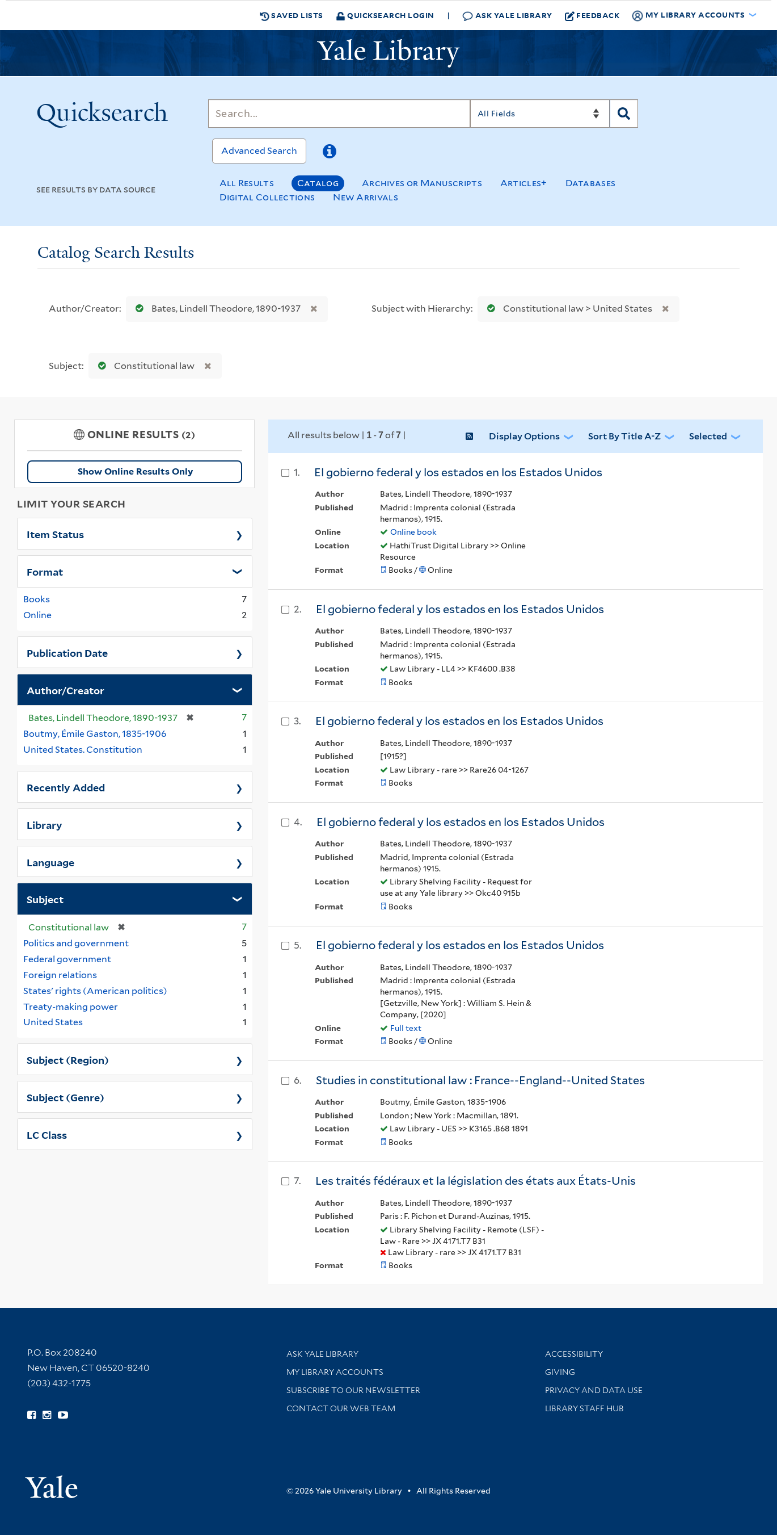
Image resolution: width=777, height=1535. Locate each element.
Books (36, 599)
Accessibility (574, 1353)
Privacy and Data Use (594, 1390)
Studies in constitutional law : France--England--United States (480, 1080)
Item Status (55, 533)
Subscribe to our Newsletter (353, 1390)
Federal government (67, 959)
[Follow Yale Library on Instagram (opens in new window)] (47, 1415)
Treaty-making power (70, 1006)
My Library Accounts (334, 1372)
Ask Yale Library (507, 16)
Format (45, 571)
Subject (45, 898)
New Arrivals (365, 197)
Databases (590, 183)
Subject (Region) (68, 1059)
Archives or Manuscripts (422, 183)
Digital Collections (267, 197)
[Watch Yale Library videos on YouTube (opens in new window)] (63, 1415)
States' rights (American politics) (95, 990)
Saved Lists (291, 15)
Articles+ (523, 183)
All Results (246, 183)
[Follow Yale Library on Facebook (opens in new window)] (31, 1415)
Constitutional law (143, 365)
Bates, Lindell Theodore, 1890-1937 (215, 308)
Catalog (318, 183)
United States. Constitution (82, 749)
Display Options (524, 436)
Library (44, 824)
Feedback (592, 15)
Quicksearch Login (385, 15)
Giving (560, 1372)
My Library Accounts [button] (689, 15)
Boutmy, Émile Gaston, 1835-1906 (95, 733)
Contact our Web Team (340, 1408)
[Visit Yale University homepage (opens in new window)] (51, 1483)
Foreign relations (60, 975)
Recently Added (66, 787)
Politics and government (76, 943)
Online (37, 615)
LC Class (47, 1134)
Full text (405, 1028)
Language (50, 862)
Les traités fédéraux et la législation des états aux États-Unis (475, 1181)
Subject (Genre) (65, 1097)
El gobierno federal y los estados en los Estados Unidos (458, 472)
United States (53, 1022)
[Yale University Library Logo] (388, 53)
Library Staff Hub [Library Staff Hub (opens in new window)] (584, 1408)
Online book (413, 531)
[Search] (339, 113)
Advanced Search (259, 150)
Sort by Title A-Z (624, 436)
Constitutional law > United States (567, 308)
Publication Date (67, 652)
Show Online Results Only (135, 471)
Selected (708, 436)
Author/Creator (65, 690)
